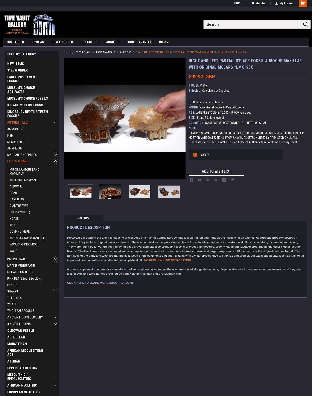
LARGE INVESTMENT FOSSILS (22, 79)
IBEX (12, 225)
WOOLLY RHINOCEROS (24, 244)
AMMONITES (15, 129)
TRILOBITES (14, 298)
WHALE (12, 304)
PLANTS (12, 285)
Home (67, 52)
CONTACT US (90, 42)
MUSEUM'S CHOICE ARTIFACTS (21, 90)
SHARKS (12, 291)
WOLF (13, 251)
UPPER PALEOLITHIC (22, 368)
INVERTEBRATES (17, 259)
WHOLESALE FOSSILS (21, 311)
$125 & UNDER (17, 70)
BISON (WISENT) (20, 212)
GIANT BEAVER (19, 206)
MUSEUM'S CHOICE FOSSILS (27, 98)
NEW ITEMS (15, 64)
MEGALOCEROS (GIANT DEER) (28, 238)
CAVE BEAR (17, 199)
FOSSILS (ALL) (17, 122)
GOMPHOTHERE (20, 231)
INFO (164, 42)
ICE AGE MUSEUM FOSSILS (26, 105)
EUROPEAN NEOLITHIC (23, 392)
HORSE (14, 219)
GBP (238, 3)
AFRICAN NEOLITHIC (22, 385)
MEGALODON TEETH (20, 272)
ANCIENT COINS (19, 324)
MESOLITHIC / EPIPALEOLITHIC (19, 377)
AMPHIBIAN (14, 148)
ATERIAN (13, 361)
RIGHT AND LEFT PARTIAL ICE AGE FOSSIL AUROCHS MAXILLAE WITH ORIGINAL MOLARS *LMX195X (191, 52)
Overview (83, 217)
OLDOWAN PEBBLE (20, 331)
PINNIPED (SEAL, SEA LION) (24, 278)
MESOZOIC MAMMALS (24, 180)
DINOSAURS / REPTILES (22, 155)
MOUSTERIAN (17, 344)
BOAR (13, 193)
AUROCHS (16, 186)
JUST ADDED (15, 42)
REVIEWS (38, 42)
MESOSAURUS (16, 142)
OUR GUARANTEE (140, 42)
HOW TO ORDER (62, 42)
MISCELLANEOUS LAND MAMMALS (24, 171)
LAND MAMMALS (18, 161)
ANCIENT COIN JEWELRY (25, 317)
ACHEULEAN (16, 337)
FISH (10, 135)
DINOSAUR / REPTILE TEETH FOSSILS (27, 114)
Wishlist (258, 3)
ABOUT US (113, 42)
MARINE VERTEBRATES (21, 266)
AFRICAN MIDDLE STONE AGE (25, 353)
